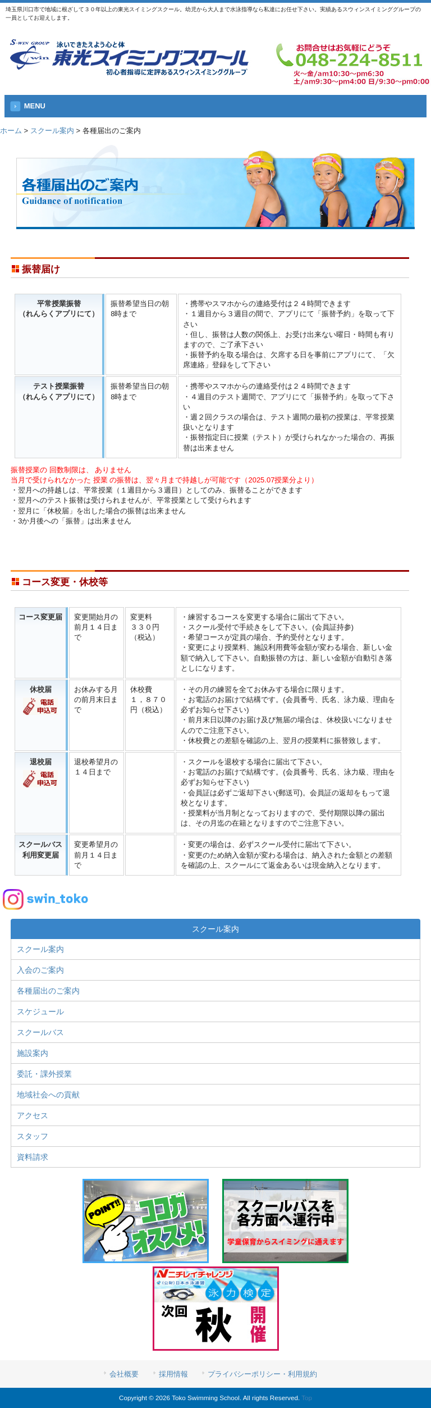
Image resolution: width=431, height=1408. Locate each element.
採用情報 (173, 1374)
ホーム (11, 130)
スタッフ (32, 1136)
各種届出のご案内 (48, 990)
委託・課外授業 (44, 1073)
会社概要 (124, 1374)
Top (306, 1397)
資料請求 (32, 1156)
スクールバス (40, 1032)
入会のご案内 (40, 969)
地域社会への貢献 (48, 1094)
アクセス (32, 1115)
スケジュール (40, 1011)
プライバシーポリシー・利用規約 (262, 1374)
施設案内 (32, 1053)
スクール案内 (52, 130)
